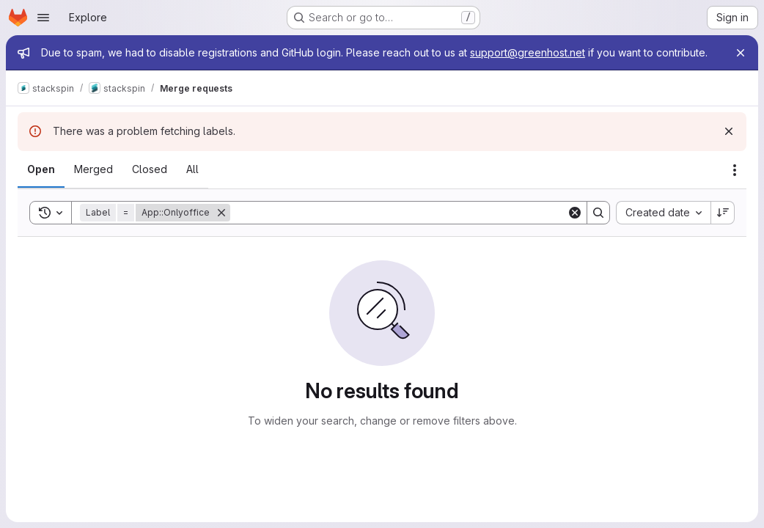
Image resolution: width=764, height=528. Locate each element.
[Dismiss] (729, 131)
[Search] (398, 212)
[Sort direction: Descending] (723, 212)
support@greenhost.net (527, 52)
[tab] (41, 169)
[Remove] (221, 212)
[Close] (740, 53)
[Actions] (734, 170)
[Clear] (575, 212)
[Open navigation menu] (43, 17)
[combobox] (663, 212)
